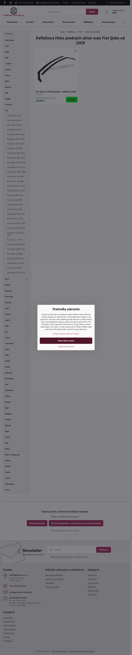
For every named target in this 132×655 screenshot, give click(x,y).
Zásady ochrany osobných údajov (66, 334)
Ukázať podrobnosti (66, 346)
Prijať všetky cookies (66, 341)
